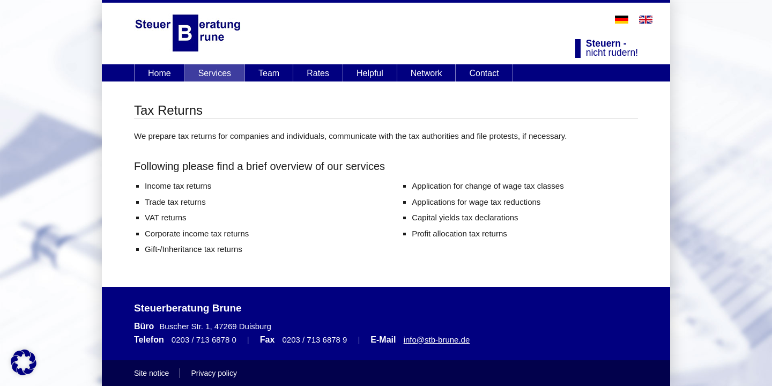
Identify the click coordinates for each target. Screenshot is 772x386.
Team (268, 73)
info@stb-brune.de (437, 339)
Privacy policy (214, 373)
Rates (318, 73)
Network (426, 73)
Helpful (370, 73)
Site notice (151, 373)
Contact (484, 73)
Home (159, 73)
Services (214, 73)
